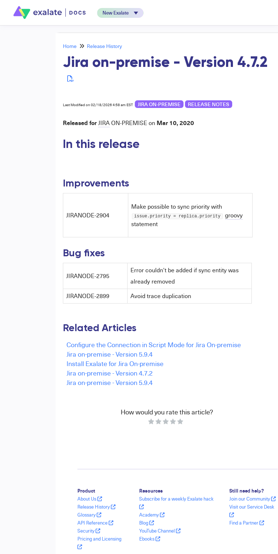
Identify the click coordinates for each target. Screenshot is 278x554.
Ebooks (149, 538)
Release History (104, 46)
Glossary (89, 514)
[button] (120, 13)
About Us (89, 498)
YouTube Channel (160, 530)
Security (88, 530)
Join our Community (252, 498)
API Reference (95, 522)
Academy (152, 514)
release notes (208, 104)
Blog (146, 522)
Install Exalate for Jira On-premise (115, 363)
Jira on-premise (159, 104)
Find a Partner (246, 522)
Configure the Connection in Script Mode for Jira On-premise (154, 344)
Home (70, 46)
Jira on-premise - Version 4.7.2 (110, 372)
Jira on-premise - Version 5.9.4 (110, 353)
